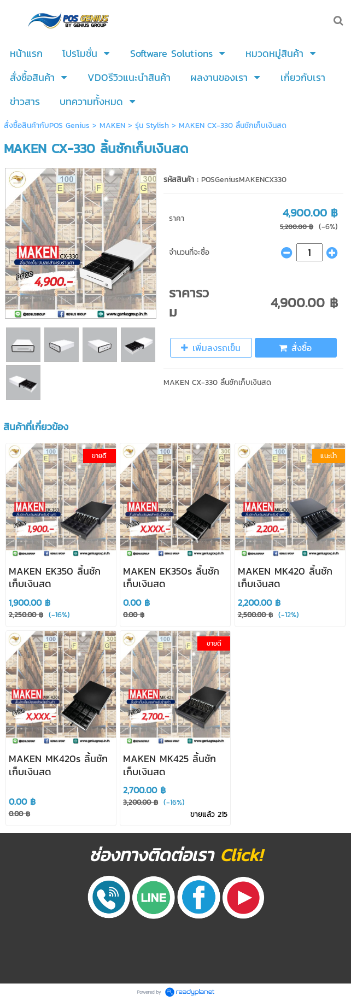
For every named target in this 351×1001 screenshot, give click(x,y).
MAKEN (112, 125)
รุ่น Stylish (153, 125)
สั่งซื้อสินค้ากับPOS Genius (48, 125)
